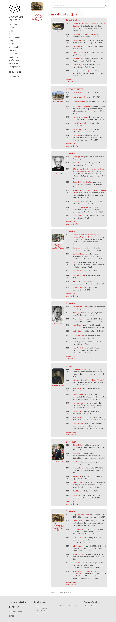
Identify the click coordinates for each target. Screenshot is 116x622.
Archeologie (14, 47)
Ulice (11, 31)
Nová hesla (13, 57)
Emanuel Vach (78, 59)
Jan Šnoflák (77, 411)
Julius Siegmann (79, 102)
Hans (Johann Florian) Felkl (82, 71)
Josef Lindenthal (79, 97)
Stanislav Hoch (78, 201)
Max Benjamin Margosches (83, 106)
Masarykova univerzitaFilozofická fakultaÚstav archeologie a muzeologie (42, 609)
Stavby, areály (15, 37)
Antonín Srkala (78, 216)
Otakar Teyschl (78, 482)
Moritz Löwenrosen (80, 417)
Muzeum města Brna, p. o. (69, 605)
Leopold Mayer (78, 529)
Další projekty (14, 66)
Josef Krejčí (77, 342)
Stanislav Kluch (78, 563)
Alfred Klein (77, 163)
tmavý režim (17, 611)
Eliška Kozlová (78, 445)
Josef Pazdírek (78, 348)
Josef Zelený (77, 325)
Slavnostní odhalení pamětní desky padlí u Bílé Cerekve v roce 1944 (37, 16)
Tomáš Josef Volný (79, 313)
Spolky (11, 44)
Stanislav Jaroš (78, 336)
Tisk (67, 592)
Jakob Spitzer (78, 157)
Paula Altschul (78, 521)
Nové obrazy (14, 60)
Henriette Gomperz (80, 117)
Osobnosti (13, 24)
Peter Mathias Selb (80, 307)
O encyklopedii (15, 76)
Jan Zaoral (76, 262)
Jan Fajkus (76, 495)
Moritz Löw (77, 388)
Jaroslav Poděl (78, 424)
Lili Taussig (77, 546)
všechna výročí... (72, 81)
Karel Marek (77, 476)
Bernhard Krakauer (80, 254)
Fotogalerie (13, 53)
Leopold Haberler (79, 46)
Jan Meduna (77, 271)
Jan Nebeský (77, 92)
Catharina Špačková (80, 207)
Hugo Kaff (76, 453)
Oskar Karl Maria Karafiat (82, 182)
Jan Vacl (76, 135)
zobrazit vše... (71, 79)
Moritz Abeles (78, 468)
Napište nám (14, 63)
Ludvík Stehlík (78, 331)
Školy (11, 40)
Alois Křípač (77, 537)
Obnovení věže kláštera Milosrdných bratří (88, 380)
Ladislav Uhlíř (78, 52)
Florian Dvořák (78, 395)
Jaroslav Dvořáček (79, 275)
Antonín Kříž (77, 319)
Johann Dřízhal (78, 40)
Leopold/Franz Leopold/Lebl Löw (84, 34)
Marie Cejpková (78, 554)
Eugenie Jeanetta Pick (81, 515)
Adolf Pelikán (78, 491)
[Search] (79, 5)
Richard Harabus (79, 281)
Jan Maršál (77, 129)
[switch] (10, 611)
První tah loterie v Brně (81, 369)
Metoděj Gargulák (79, 123)
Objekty (12, 34)
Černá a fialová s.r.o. (92, 606)
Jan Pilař (76, 462)
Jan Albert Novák (79, 403)
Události (12, 27)
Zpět (61, 592)
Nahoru (53, 592)
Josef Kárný (77, 65)
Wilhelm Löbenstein (80, 288)
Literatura (13, 50)
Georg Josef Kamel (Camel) (82, 248)
